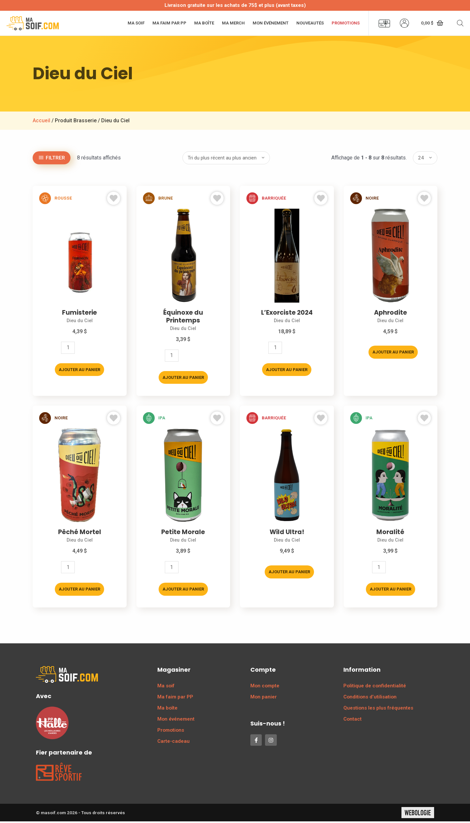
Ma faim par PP (169, 23)
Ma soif (136, 23)
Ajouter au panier (79, 370)
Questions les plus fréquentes (378, 709)
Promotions (346, 23)
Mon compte (264, 687)
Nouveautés (310, 23)
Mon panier (263, 698)
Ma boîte (204, 23)
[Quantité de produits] (68, 348)
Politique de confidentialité (374, 687)
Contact (352, 721)
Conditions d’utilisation (370, 698)
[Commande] (226, 157)
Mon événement (271, 23)
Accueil (41, 120)
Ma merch (233, 23)
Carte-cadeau (173, 743)
